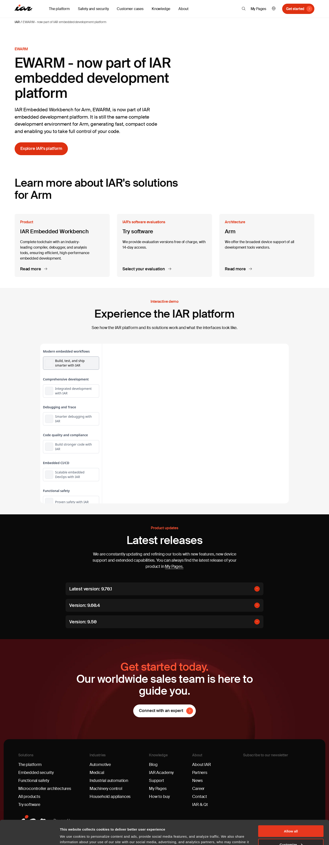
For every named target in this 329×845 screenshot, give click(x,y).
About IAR (201, 764)
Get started (295, 8)
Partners (199, 772)
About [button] (183, 8)
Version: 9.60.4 (84, 605)
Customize (291, 820)
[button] (243, 8)
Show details (70, 836)
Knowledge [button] (161, 8)
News (197, 780)
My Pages (258, 8)
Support (156, 780)
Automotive (100, 764)
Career (198, 788)
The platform (30, 764)
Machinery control (106, 788)
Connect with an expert (161, 710)
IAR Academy (161, 772)
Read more (31, 269)
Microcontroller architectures (44, 788)
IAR (17, 22)
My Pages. (174, 566)
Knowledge (158, 755)
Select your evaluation (144, 269)
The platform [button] (59, 8)
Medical (97, 772)
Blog (153, 764)
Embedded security (36, 772)
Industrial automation (109, 780)
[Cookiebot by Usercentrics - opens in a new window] (30, 836)
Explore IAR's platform (41, 148)
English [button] (274, 9)
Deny (291, 834)
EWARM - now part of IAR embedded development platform (64, 22)
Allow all (291, 807)
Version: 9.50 (82, 622)
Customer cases (130, 8)
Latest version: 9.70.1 (90, 589)
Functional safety (33, 780)
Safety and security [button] (93, 8)
